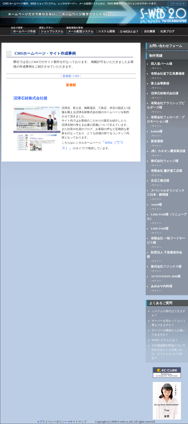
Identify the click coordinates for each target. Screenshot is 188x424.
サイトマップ (78, 421)
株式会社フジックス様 (166, 266)
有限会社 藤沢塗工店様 (166, 170)
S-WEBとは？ (128, 30)
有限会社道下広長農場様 (167, 73)
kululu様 (156, 131)
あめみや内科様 (161, 286)
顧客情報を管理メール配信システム (80, 30)
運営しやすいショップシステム (50, 30)
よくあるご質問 (160, 303)
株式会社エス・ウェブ (176, 3)
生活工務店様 (160, 180)
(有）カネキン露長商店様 (168, 151)
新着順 (67, 76)
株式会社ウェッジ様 (164, 161)
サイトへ (156, 68)
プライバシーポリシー (53, 421)
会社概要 (148, 30)
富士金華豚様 (160, 83)
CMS (76, 76)
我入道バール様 (161, 63)
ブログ (166, 30)
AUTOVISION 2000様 (165, 276)
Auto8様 (156, 204)
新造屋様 (157, 141)
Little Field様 (159, 228)
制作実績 (155, 55)
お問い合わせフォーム (165, 46)
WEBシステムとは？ (165, 340)
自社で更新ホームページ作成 (23, 30)
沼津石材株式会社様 (30, 98)
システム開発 (105, 30)
